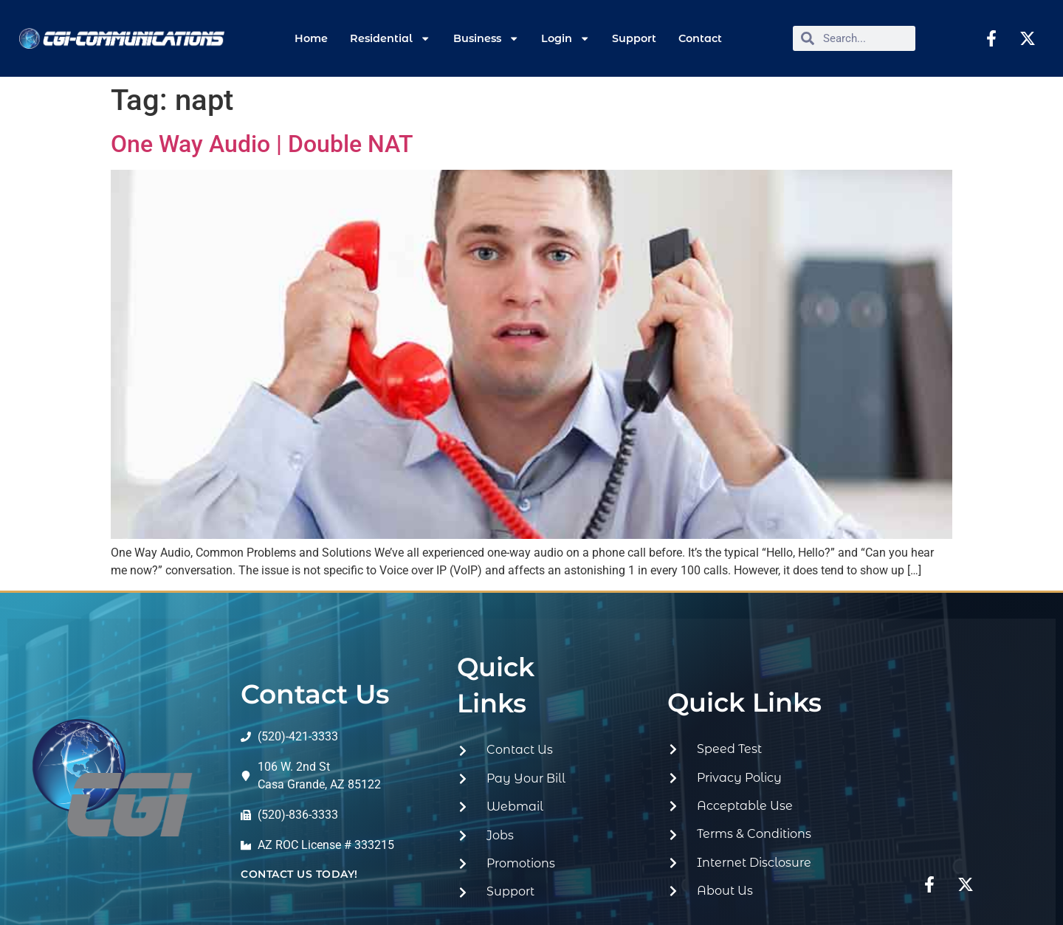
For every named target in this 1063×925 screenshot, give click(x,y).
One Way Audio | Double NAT (262, 144)
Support (634, 38)
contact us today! (299, 874)
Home (311, 38)
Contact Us (315, 694)
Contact (700, 38)
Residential (390, 38)
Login (565, 38)
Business (486, 38)
